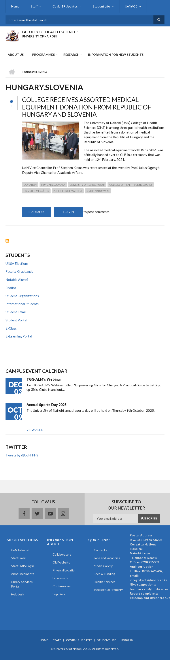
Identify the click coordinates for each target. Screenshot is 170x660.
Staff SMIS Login (22, 566)
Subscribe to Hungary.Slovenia (7, 241)
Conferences (62, 586)
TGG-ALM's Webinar (43, 379)
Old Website (61, 562)
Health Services (104, 582)
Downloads (60, 578)
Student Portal (16, 320)
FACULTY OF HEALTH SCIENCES (50, 32)
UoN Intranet (20, 550)
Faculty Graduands (19, 271)
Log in (68, 212)
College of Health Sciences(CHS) (130, 184)
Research (71, 54)
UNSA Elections (17, 263)
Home (15, 6)
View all (33, 430)
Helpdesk (17, 594)
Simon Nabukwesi (98, 190)
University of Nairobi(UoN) (87, 184)
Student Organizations (22, 296)
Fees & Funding (104, 574)
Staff (34, 6)
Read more (39, 213)
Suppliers (59, 594)
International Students (22, 304)
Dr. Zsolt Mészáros (36, 190)
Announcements (22, 574)
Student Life (101, 6)
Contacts (100, 550)
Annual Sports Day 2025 (46, 404)
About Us (16, 54)
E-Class (11, 328)
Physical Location (64, 570)
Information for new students (116, 54)
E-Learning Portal (19, 336)
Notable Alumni (17, 280)
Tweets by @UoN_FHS (22, 455)
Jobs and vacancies (107, 558)
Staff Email (18, 558)
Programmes (43, 54)
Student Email (16, 312)
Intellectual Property (108, 589)
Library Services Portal (22, 584)
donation (30, 184)
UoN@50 (131, 6)
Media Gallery (103, 566)
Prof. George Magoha (67, 190)
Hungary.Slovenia (53, 184)
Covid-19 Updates (65, 6)
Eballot (11, 288)
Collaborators (62, 554)
